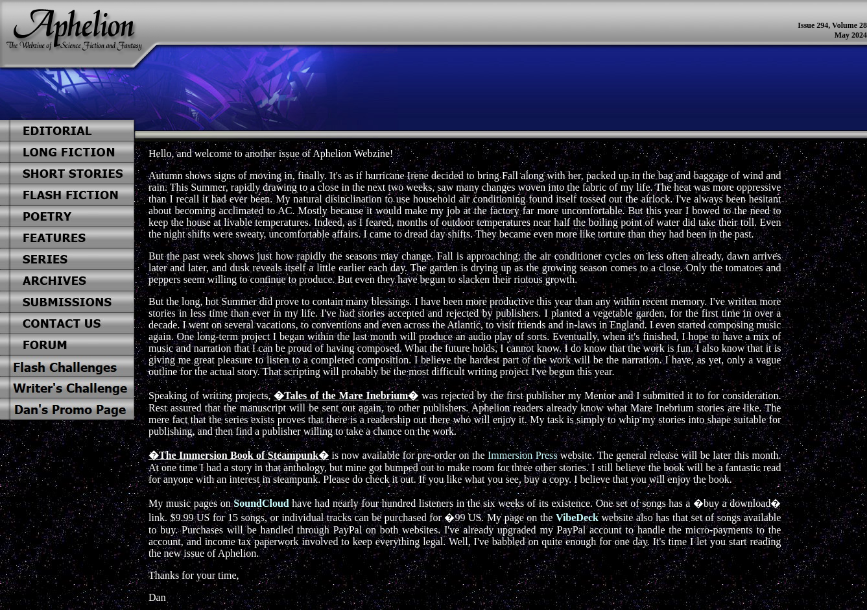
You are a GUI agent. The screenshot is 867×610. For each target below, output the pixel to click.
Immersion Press (523, 455)
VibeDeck (577, 517)
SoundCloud (261, 503)
